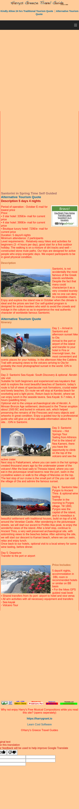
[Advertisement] (39, 70)
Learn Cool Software (39, 724)
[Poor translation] (12, 752)
